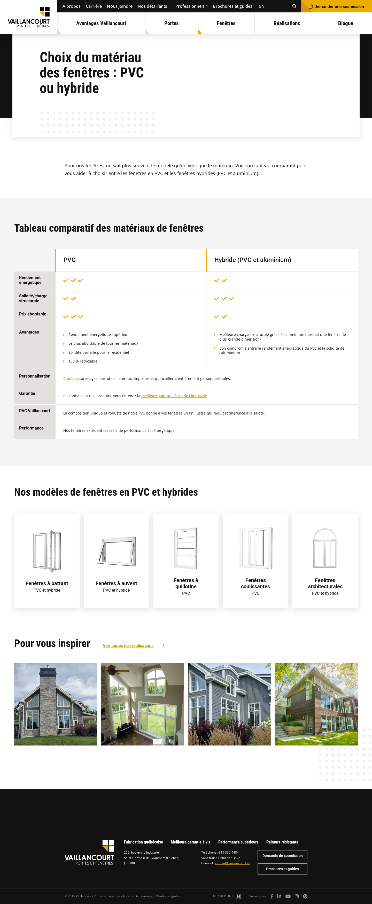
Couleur (70, 378)
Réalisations (287, 23)
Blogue (345, 23)
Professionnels (190, 6)
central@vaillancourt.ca (232, 863)
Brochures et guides (232, 6)
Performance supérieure (238, 842)
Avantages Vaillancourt (101, 23)
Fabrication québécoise (143, 842)
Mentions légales (168, 896)
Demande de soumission (282, 856)
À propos (72, 6)
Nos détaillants (152, 6)
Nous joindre (120, 6)
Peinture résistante (282, 842)
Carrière (94, 6)
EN (262, 6)
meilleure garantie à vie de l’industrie (174, 395)
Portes (171, 23)
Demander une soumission (339, 6)
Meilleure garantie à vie (191, 842)
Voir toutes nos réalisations (128, 645)
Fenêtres (226, 23)
